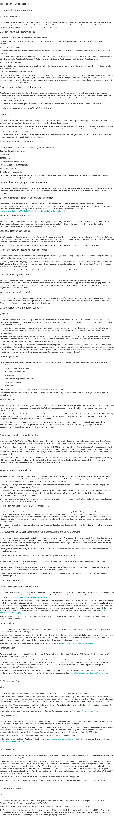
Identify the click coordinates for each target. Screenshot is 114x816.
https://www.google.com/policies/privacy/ (16, 741)
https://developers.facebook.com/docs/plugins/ (29, 597)
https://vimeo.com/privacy (91, 711)
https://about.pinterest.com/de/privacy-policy (91, 673)
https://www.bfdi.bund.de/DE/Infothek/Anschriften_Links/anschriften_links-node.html (32, 211)
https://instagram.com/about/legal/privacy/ (78, 643)
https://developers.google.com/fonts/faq (60, 739)
